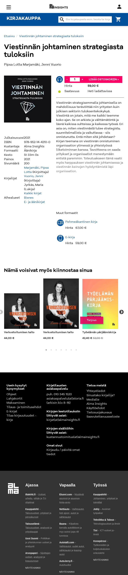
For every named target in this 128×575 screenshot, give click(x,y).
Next (121, 312)
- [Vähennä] (67, 79)
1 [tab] (46, 350)
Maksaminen (15, 402)
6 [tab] (71, 350)
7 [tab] (76, 350)
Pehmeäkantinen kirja (81, 221)
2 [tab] (51, 350)
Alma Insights (96, 403)
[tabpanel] (22, 310)
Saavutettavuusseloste (103, 416)
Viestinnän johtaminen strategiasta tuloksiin (51, 36)
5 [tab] (66, 350)
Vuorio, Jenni (33, 176)
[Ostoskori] (118, 19)
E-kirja (70, 237)
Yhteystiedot (95, 391)
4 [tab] (61, 350)
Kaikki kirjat (33, 193)
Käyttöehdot (95, 408)
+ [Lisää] (82, 79)
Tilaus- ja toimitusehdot (23, 407)
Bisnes (29, 197)
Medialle (92, 399)
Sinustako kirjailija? (100, 395)
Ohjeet (11, 394)
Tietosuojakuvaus (99, 412)
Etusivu (9, 36)
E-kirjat (11, 411)
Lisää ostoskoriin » (104, 79)
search (62, 19)
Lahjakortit (14, 398)
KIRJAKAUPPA (24, 18)
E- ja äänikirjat (34, 202)
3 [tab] (56, 350)
